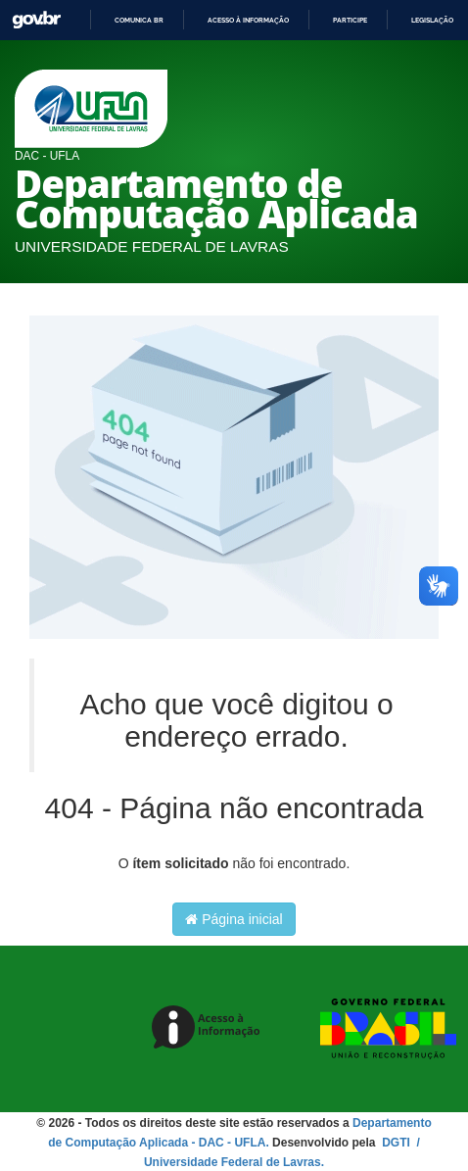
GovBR (36, 20)
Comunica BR (139, 20)
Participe (350, 20)
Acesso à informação (248, 20)
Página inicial (233, 919)
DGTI (397, 1142)
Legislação (432, 20)
